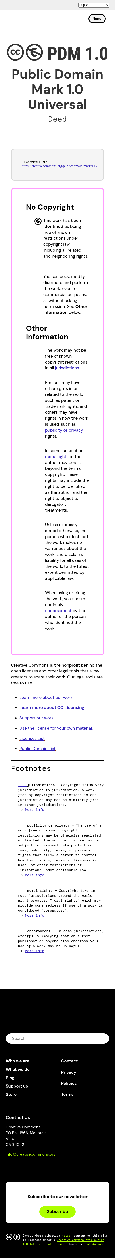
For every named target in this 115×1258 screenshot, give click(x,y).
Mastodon (28, 1167)
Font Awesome (94, 1244)
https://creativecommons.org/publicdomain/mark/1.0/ (59, 166)
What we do (18, 1069)
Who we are (17, 1061)
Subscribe (57, 1211)
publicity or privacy (64, 430)
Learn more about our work (46, 697)
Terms (67, 1094)
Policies (69, 1083)
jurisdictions (67, 368)
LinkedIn (41, 1167)
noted (66, 1236)
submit (103, 1038)
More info (34, 809)
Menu (97, 18)
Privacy (68, 1072)
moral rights (57, 456)
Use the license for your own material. (56, 728)
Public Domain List (37, 748)
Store (11, 1094)
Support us (17, 1086)
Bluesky (14, 1167)
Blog (10, 1078)
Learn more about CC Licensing (51, 707)
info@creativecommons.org (31, 1154)
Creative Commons (27, 20)
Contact (69, 1061)
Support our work (36, 718)
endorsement (58, 610)
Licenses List (32, 738)
